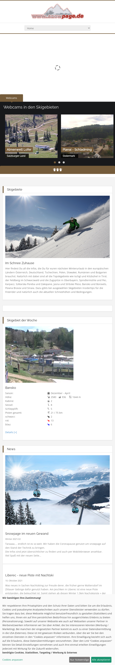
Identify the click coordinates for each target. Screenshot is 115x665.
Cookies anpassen (12, 659)
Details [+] (11, 432)
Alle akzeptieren (101, 659)
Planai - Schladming (77, 149)
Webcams (11, 98)
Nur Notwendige (79, 659)
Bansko (10, 387)
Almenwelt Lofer (19, 149)
